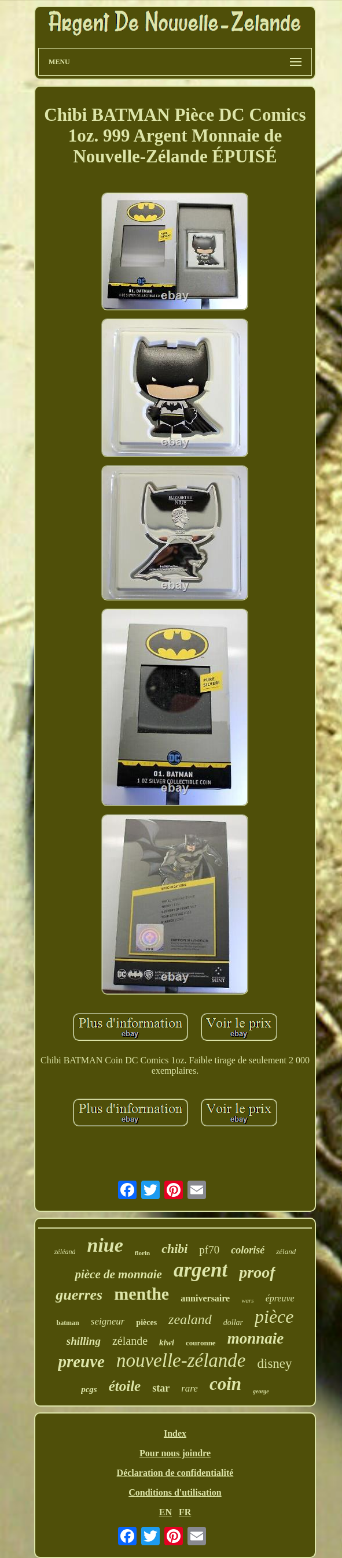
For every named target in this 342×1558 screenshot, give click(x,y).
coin (225, 1384)
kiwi (166, 1342)
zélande (130, 1340)
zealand (190, 1319)
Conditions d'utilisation (175, 1492)
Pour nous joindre (175, 1453)
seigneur (108, 1321)
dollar (233, 1322)
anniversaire (205, 1298)
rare (189, 1388)
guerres (79, 1294)
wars (247, 1300)
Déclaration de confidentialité (175, 1473)
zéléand (65, 1252)
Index (175, 1433)
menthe (141, 1293)
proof (257, 1272)
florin (142, 1252)
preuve (81, 1361)
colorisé (247, 1250)
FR (185, 1512)
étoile (125, 1386)
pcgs (89, 1389)
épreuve (280, 1298)
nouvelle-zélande (181, 1360)
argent (200, 1270)
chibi (174, 1248)
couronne (201, 1342)
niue (105, 1245)
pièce (274, 1316)
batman (67, 1323)
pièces (146, 1322)
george (261, 1391)
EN (165, 1512)
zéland (286, 1251)
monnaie (255, 1338)
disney (275, 1363)
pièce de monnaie (118, 1274)
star (161, 1388)
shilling (84, 1341)
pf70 (209, 1250)
